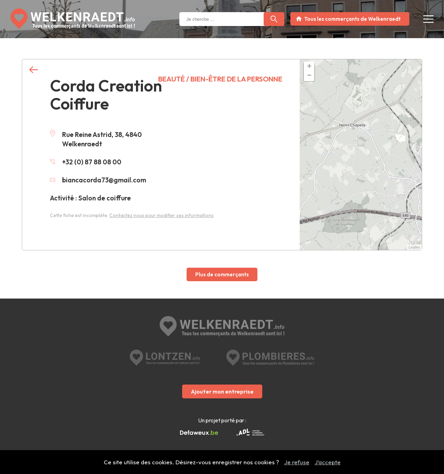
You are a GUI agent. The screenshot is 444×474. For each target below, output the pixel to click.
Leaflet (414, 247)
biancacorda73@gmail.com (98, 180)
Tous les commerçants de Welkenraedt (352, 19)
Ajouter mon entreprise (222, 391)
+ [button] (309, 67)
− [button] (309, 76)
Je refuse (296, 462)
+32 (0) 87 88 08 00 (85, 162)
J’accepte (328, 462)
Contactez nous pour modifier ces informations (161, 215)
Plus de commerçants (222, 274)
